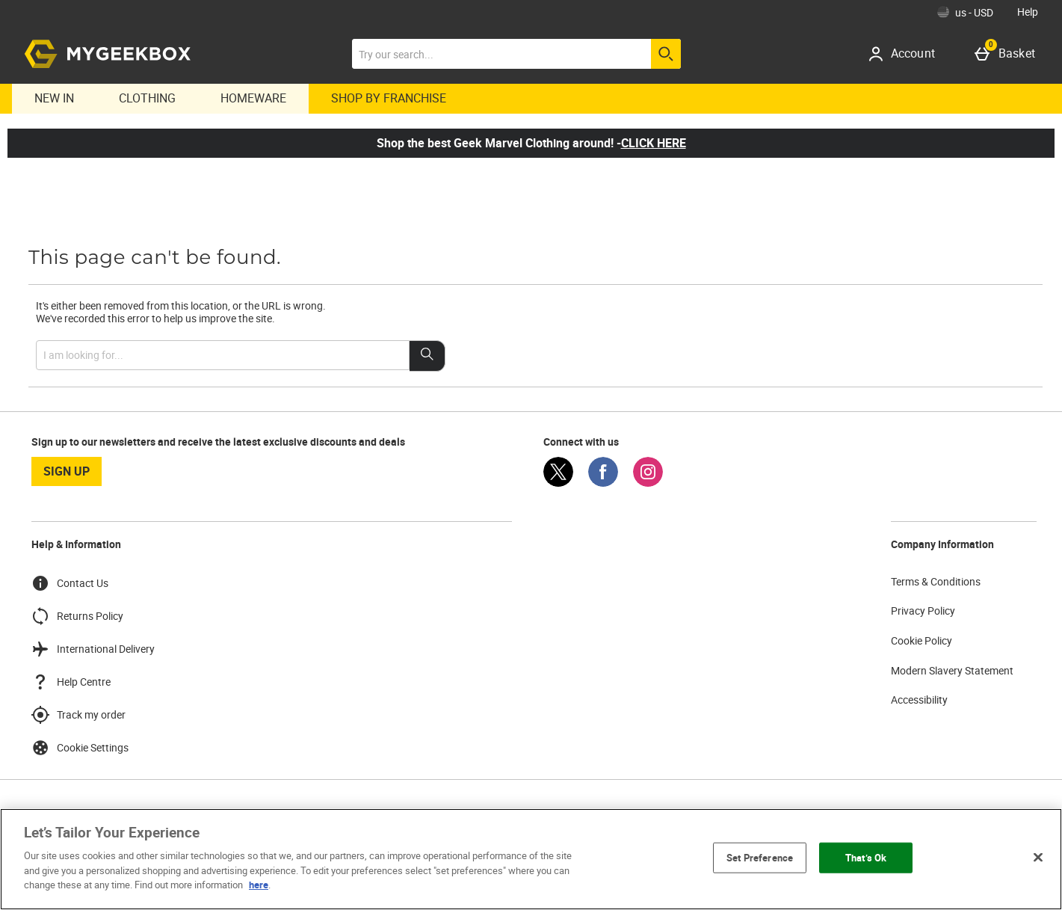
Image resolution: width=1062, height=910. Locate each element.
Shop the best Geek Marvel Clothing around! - (531, 143)
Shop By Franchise (388, 98)
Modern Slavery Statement (952, 670)
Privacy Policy (923, 610)
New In (54, 98)
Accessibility (919, 699)
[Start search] (666, 54)
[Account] (907, 53)
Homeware (253, 98)
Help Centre (71, 682)
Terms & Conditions (936, 581)
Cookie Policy (921, 640)
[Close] (1038, 856)
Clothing (147, 98)
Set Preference (759, 857)
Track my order (78, 715)
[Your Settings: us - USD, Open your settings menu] (965, 12)
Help (1027, 11)
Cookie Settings (80, 748)
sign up (66, 471)
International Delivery (93, 649)
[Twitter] (558, 483)
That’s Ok (865, 857)
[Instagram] (648, 483)
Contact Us (69, 583)
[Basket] (1008, 53)
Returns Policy (77, 616)
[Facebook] (603, 483)
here (258, 884)
